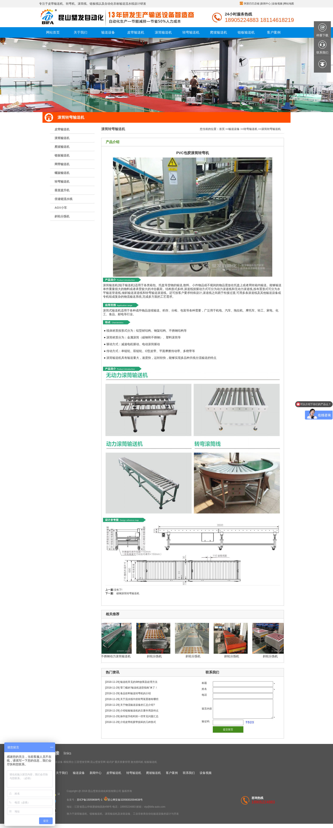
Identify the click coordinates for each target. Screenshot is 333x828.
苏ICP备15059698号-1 (89, 799)
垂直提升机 (62, 190)
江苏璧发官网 (82, 761)
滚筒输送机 (62, 138)
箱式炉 (110, 761)
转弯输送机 (62, 181)
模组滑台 (68, 761)
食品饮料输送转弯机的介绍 (135, 693)
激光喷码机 (137, 761)
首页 (222, 129)
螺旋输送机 (62, 173)
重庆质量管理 (122, 761)
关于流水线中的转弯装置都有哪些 (139, 699)
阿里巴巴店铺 (251, 3)
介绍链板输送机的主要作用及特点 (139, 710)
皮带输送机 (62, 129)
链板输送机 (62, 155)
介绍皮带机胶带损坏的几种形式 (138, 722)
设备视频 (277, 3)
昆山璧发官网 (98, 761)
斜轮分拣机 (62, 216)
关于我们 (62, 772)
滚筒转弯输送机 (271, 129)
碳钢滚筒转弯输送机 (127, 593)
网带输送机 (62, 164)
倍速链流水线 (63, 199)
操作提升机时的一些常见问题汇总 (139, 716)
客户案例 (172, 772)
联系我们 (189, 772)
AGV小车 (61, 207)
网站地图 (289, 3)
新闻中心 (266, 3)
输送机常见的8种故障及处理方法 (138, 681)
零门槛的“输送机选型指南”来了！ (139, 687)
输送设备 (234, 129)
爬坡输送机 (62, 146)
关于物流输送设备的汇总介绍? (137, 704)
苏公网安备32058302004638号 (123, 799)
